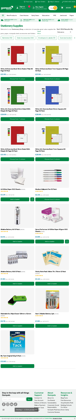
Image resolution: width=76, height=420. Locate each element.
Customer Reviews (54, 412)
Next (29, 399)
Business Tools (39, 408)
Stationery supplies (12, 26)
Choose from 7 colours (17, 119)
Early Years (35, 15)
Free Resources (66, 400)
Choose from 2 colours (52, 79)
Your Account (38, 400)
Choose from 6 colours (52, 199)
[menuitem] (3, 16)
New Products (12, 15)
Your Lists (28, 2)
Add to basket (15, 199)
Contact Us (38, 398)
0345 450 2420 (68, 2)
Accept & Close (57, 418)
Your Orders (40, 2)
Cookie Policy (48, 418)
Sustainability (52, 403)
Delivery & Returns (40, 403)
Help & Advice (53, 2)
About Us (51, 398)
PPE (54, 15)
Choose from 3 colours (17, 79)
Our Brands (51, 400)
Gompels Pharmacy (54, 410)
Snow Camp (65, 410)
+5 (32, 199)
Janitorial (63, 15)
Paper (72, 15)
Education (45, 15)
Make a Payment (39, 405)
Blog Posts (64, 398)
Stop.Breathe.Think (67, 403)
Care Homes (24, 15)
